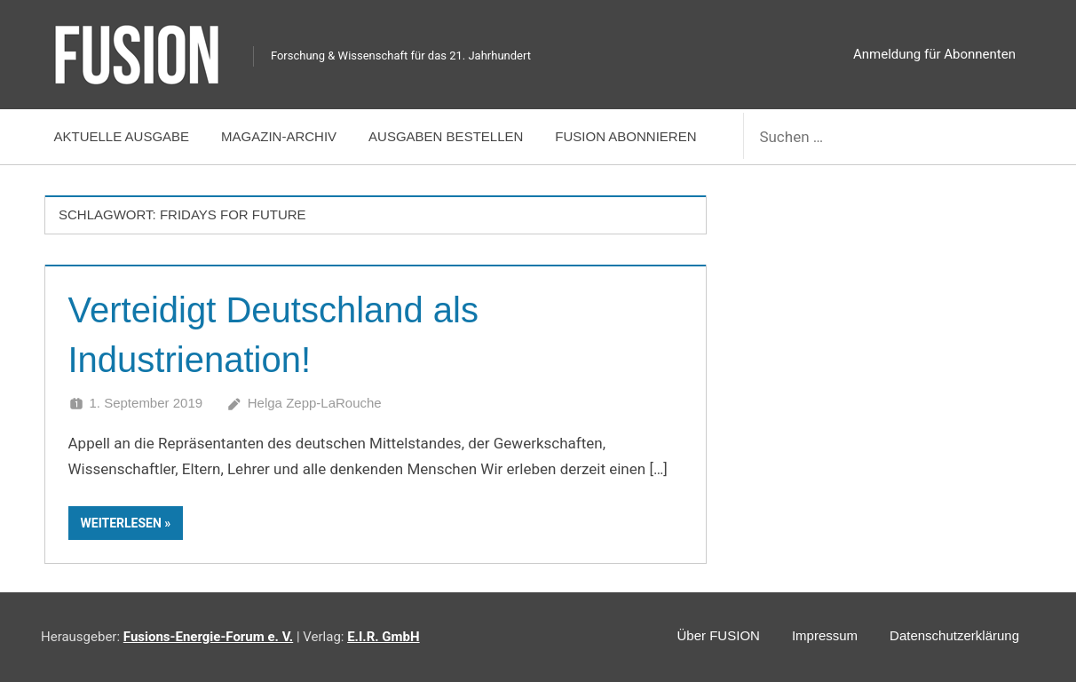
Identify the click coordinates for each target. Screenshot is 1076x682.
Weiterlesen (121, 523)
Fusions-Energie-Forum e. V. (208, 637)
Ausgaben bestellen (445, 136)
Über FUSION (718, 635)
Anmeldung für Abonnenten (934, 54)
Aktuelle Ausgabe (122, 136)
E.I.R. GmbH (383, 637)
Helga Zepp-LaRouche (315, 402)
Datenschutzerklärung (954, 635)
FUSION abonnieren (625, 136)
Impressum (825, 635)
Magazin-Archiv (278, 136)
